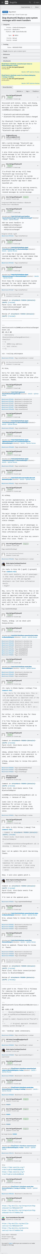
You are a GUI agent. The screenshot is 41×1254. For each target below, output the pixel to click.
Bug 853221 (12, 12)
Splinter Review (34, 72)
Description (9, 99)
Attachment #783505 (8, 922)
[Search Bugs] (30, 2)
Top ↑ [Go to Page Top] (4, 1247)
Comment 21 (9, 816)
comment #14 (6, 686)
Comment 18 (9, 679)
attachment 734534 (18, 298)
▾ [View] (31, 7)
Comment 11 (9, 452)
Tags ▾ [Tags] (28, 91)
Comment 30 (9, 1176)
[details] (31, 298)
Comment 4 (9, 241)
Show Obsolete (7, 87)
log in (11, 1236)
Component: (8, 29)
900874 (8, 1107)
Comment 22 (9, 875)
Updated (8, 196)
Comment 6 (9, 294)
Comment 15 (9, 612)
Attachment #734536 (8, 260)
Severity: (9, 40)
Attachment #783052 (8, 650)
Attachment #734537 (7, 287)
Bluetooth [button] (16, 29)
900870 (8, 1098)
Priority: (9, 38)
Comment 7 (9, 362)
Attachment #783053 (8, 671)
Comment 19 (9, 732)
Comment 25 (9, 955)
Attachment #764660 (8, 445)
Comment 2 (9, 167)
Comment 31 (9, 1195)
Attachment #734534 (8, 233)
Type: (10, 35)
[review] (11, 300)
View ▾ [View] (37, 7)
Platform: (9, 31)
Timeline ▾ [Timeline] (36, 91)
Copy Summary (25, 7)
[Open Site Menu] (2, 2)
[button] (36, 2)
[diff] (4, 300)
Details (24, 72)
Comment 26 (9, 1058)
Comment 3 (9, 210)
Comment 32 (9, 1212)
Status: (9, 47)
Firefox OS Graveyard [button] (19, 27)
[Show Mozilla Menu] (6, 2)
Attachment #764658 (8, 407)
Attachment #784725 (8, 1187)
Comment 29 (9, 1154)
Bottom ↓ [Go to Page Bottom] (20, 91)
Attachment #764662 (8, 481)
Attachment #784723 (8, 1146)
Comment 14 (9, 560)
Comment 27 (9, 1077)
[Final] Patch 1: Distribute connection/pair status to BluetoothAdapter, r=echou (17, 64)
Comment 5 (9, 268)
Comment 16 (9, 627)
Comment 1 (9, 139)
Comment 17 (9, 658)
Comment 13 (9, 489)
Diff (28, 72)
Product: (9, 27)
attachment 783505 (18, 959)
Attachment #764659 (8, 426)
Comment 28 (9, 1135)
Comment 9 (9, 414)
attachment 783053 (18, 736)
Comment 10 (9, 433)
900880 (8, 1117)
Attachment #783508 (8, 947)
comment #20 (6, 823)
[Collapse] (37, 97)
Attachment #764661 (8, 464)
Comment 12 (9, 471)
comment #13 (11, 567)
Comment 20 (9, 775)
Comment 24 (9, 929)
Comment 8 (9, 386)
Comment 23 (9, 902)
